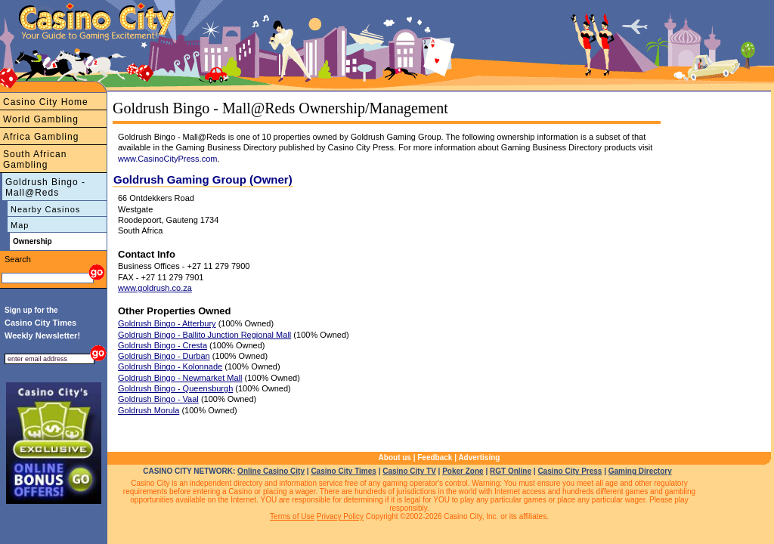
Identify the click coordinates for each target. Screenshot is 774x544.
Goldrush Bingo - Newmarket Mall (180, 377)
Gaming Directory (640, 471)
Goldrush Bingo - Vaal (158, 398)
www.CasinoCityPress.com (167, 158)
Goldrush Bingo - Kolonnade (170, 366)
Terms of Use (292, 516)
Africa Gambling (41, 136)
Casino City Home (45, 102)
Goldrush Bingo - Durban (164, 355)
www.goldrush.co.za (155, 287)
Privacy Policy (340, 516)
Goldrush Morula (148, 410)
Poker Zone (462, 471)
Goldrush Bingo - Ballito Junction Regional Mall (204, 334)
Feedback (434, 457)
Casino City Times (343, 471)
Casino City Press (569, 471)
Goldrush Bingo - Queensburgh (175, 388)
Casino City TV (409, 471)
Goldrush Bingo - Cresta (162, 345)
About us (395, 457)
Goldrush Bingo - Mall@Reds (45, 187)
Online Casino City (271, 471)
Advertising (479, 457)
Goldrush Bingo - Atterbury (167, 323)
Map (20, 225)
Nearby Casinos (45, 209)
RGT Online (510, 471)
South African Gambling (35, 159)
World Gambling (41, 119)
